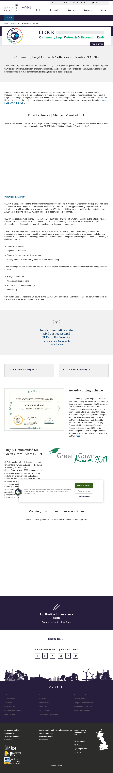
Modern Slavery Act (46, 736)
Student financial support (48, 714)
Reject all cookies (84, 491)
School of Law (14, 22)
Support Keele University (83, 706)
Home (6, 22)
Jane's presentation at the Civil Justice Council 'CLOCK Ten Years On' (56, 333)
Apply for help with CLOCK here (57, 622)
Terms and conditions (12, 736)
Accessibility (9, 733)
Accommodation (10, 699)
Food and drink (10, 714)
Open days (43, 706)
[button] (92, 2)
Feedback (8, 740)
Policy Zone (43, 740)
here (78, 436)
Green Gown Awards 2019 (17, 470)
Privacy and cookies (11, 730)
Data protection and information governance (55, 730)
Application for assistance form (56, 615)
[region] (61, 489)
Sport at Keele (44, 710)
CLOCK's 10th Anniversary (26, 17)
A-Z (5, 695)
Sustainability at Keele (82, 710)
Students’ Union (80, 699)
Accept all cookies (84, 483)
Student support (80, 695)
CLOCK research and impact (49, 17)
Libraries (42, 699)
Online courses (44, 703)
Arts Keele (8, 703)
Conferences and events (13, 710)
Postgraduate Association (83, 703)
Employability (26, 22)
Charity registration (46, 733)
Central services (10, 706)
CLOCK (57, 65)
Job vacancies (44, 695)
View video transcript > (15, 197)
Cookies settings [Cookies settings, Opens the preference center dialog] (84, 496)
